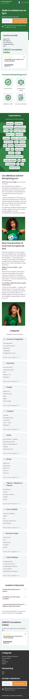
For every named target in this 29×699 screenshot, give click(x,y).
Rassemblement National (10, 572)
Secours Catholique (9, 514)
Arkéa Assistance (8, 450)
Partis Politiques (10, 558)
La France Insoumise (9, 565)
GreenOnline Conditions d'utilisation (12, 695)
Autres (7, 436)
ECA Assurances (7, 42)
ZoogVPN (5, 546)
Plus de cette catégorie (11, 358)
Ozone (5, 500)
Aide (3, 672)
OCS (4, 541)
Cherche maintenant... (19, 20)
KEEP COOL (6, 469)
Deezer (5, 548)
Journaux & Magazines (13, 340)
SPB (4, 46)
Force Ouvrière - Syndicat (10, 440)
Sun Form (5, 471)
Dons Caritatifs (10, 510)
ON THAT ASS (7, 538)
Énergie (7, 388)
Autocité (5, 416)
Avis (3, 674)
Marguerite (6, 426)
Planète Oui (6, 392)
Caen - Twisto (7, 423)
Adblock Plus (6, 543)
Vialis (4, 397)
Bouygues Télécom (8, 495)
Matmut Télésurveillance (10, 445)
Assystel (5, 447)
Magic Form (6, 39)
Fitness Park (6, 466)
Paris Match (6, 349)
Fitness (7, 460)
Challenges (6, 351)
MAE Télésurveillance (9, 442)
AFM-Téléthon (7, 524)
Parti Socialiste (7, 570)
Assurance (8, 364)
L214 (4, 519)
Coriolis (5, 493)
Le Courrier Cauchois (9, 346)
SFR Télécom (7, 41)
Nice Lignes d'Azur (8, 418)
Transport (8, 412)
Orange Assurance (8, 44)
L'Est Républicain (7, 344)
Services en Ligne (10, 534)
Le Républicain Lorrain (9, 354)
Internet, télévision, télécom (10, 656)
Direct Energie (7, 402)
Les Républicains (8, 562)
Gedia (5, 399)
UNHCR (5, 517)
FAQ (21, 613)
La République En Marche (10, 567)
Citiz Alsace (6, 421)
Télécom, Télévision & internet (12, 485)
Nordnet (5, 498)
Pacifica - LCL (7, 375)
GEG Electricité (7, 394)
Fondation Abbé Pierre (9, 522)
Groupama (6, 378)
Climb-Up (6, 474)
